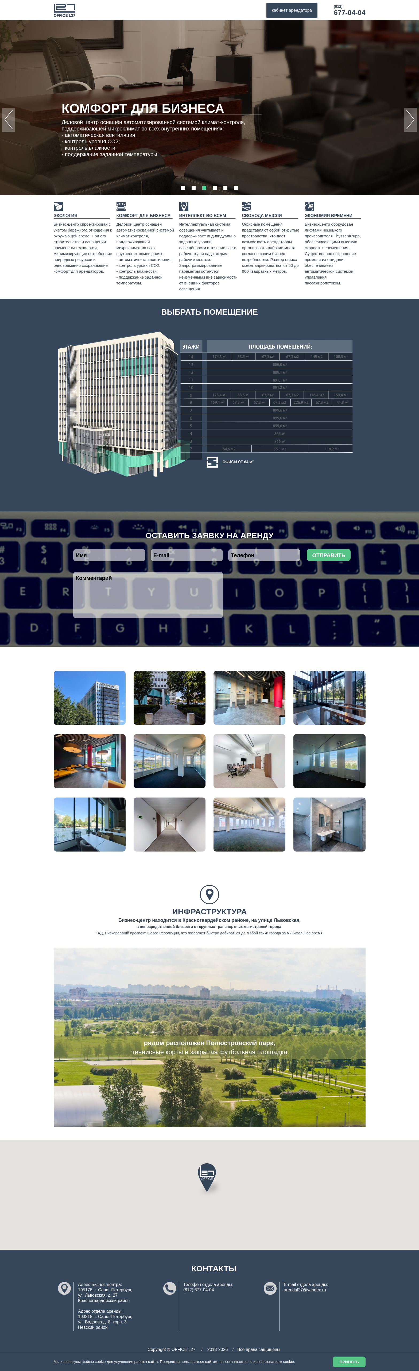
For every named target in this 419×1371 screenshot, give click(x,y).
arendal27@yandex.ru (305, 1290)
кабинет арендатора (292, 10)
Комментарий (148, 595)
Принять (349, 1362)
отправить (328, 555)
